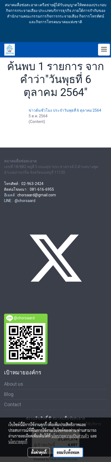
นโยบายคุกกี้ (17, 441)
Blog (9, 394)
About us (13, 384)
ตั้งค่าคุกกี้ (38, 452)
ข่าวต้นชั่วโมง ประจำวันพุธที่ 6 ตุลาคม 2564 (65, 110)
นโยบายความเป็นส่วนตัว (70, 435)
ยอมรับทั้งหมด (68, 452)
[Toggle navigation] (104, 50)
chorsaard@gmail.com (36, 195)
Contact (12, 404)
